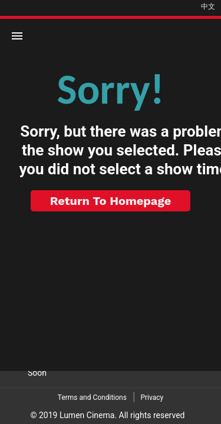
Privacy (151, 397)
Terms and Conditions (92, 397)
